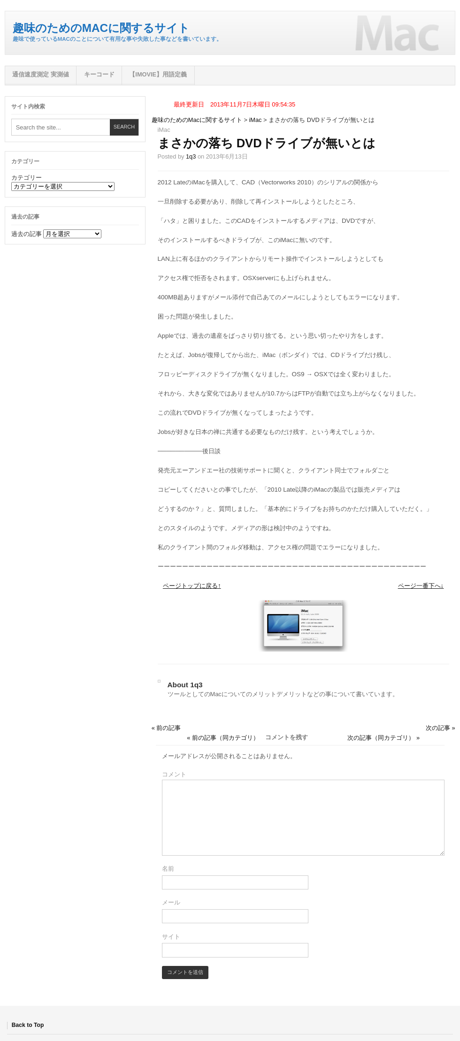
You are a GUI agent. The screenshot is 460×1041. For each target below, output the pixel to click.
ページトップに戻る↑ (192, 585)
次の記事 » (440, 727)
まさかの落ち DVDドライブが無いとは (267, 143)
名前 (168, 868)
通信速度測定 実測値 (40, 74)
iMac (255, 119)
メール (171, 902)
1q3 (191, 156)
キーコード (99, 74)
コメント (174, 774)
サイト (171, 936)
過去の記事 (26, 233)
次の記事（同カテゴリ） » (383, 737)
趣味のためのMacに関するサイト (101, 28)
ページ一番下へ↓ (421, 585)
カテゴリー (26, 177)
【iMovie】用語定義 (158, 74)
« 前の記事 (166, 727)
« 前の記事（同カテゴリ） (223, 737)
